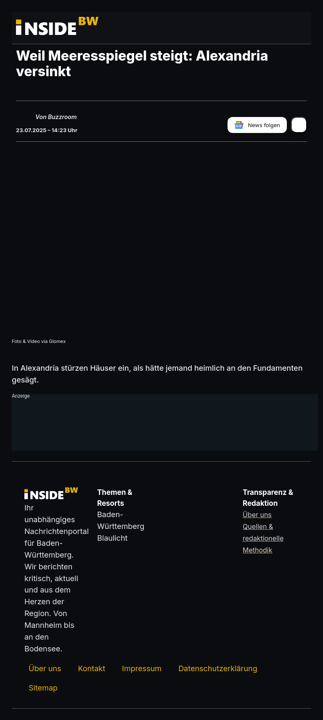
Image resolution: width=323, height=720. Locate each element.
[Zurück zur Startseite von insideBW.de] (47, 28)
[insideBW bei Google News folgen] (257, 125)
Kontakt (91, 668)
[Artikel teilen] (299, 125)
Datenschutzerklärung (217, 668)
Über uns (45, 668)
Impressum (142, 668)
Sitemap (43, 687)
